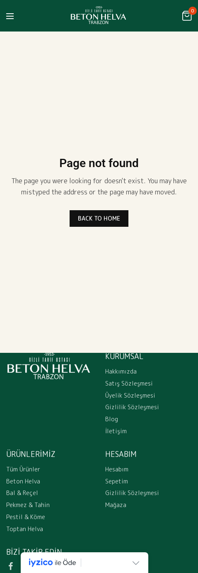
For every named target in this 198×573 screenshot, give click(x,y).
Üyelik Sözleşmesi (130, 395)
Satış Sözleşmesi (129, 383)
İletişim (116, 431)
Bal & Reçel (22, 493)
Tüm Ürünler (23, 469)
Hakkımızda (121, 371)
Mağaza (115, 505)
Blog (111, 419)
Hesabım (116, 469)
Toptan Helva (24, 529)
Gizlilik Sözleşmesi (132, 407)
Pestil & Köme (25, 517)
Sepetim (116, 481)
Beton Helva (23, 481)
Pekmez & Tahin (28, 505)
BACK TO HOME (99, 218)
